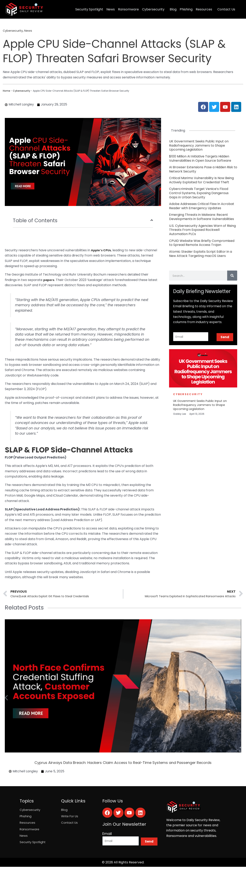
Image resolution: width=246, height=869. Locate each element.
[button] (6, 698)
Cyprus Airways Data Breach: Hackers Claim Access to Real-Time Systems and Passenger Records (123, 763)
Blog (173, 9)
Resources (204, 9)
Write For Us (70, 817)
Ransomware (128, 9)
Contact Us (226, 9)
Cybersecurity (153, 9)
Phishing (186, 9)
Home (6, 90)
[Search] (232, 276)
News (110, 9)
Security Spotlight (89, 9)
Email (107, 834)
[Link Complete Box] (203, 145)
